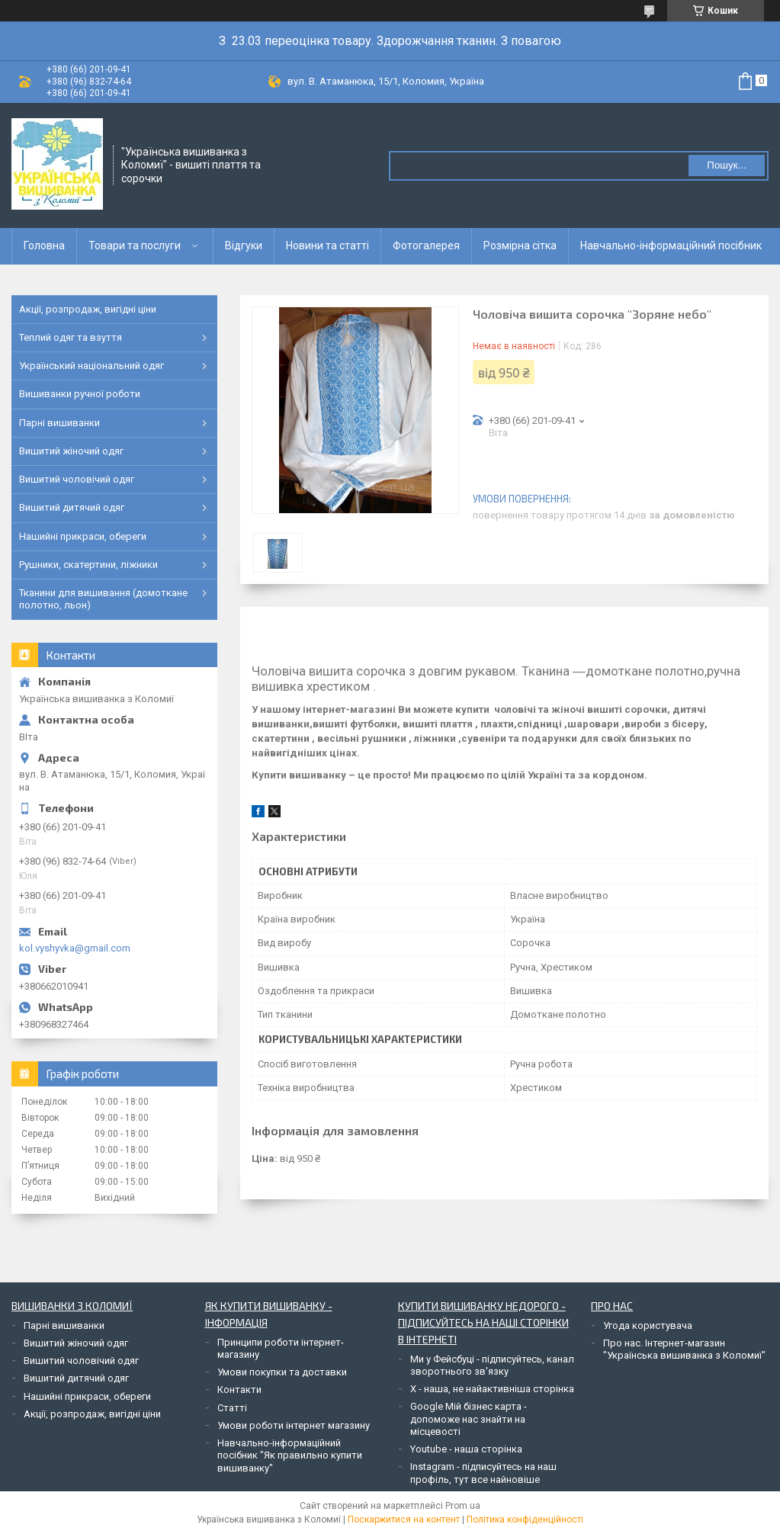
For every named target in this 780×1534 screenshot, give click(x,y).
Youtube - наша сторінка (466, 1449)
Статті (232, 1408)
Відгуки (243, 245)
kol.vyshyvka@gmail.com (74, 948)
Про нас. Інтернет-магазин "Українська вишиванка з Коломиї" (684, 1349)
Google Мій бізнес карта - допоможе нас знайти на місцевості (468, 1419)
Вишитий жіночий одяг (71, 451)
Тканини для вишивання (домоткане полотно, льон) (103, 599)
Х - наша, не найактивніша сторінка (492, 1388)
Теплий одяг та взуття (70, 337)
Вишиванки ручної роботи (79, 394)
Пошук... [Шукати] (726, 165)
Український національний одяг (91, 365)
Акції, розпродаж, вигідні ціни (87, 309)
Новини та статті (327, 245)
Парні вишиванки (59, 422)
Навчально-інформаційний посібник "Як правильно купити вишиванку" (289, 1455)
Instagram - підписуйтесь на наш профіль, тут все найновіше (483, 1472)
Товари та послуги (134, 245)
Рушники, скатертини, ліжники (88, 564)
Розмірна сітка (520, 245)
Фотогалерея (426, 245)
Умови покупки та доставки (282, 1372)
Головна (44, 245)
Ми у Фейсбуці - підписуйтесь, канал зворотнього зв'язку (492, 1365)
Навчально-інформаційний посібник (671, 245)
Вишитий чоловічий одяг (76, 479)
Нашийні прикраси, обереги (82, 536)
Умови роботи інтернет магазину (293, 1425)
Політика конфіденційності (525, 1519)
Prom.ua (462, 1505)
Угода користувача (647, 1325)
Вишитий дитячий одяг (71, 507)
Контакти (239, 1389)
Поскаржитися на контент (404, 1519)
